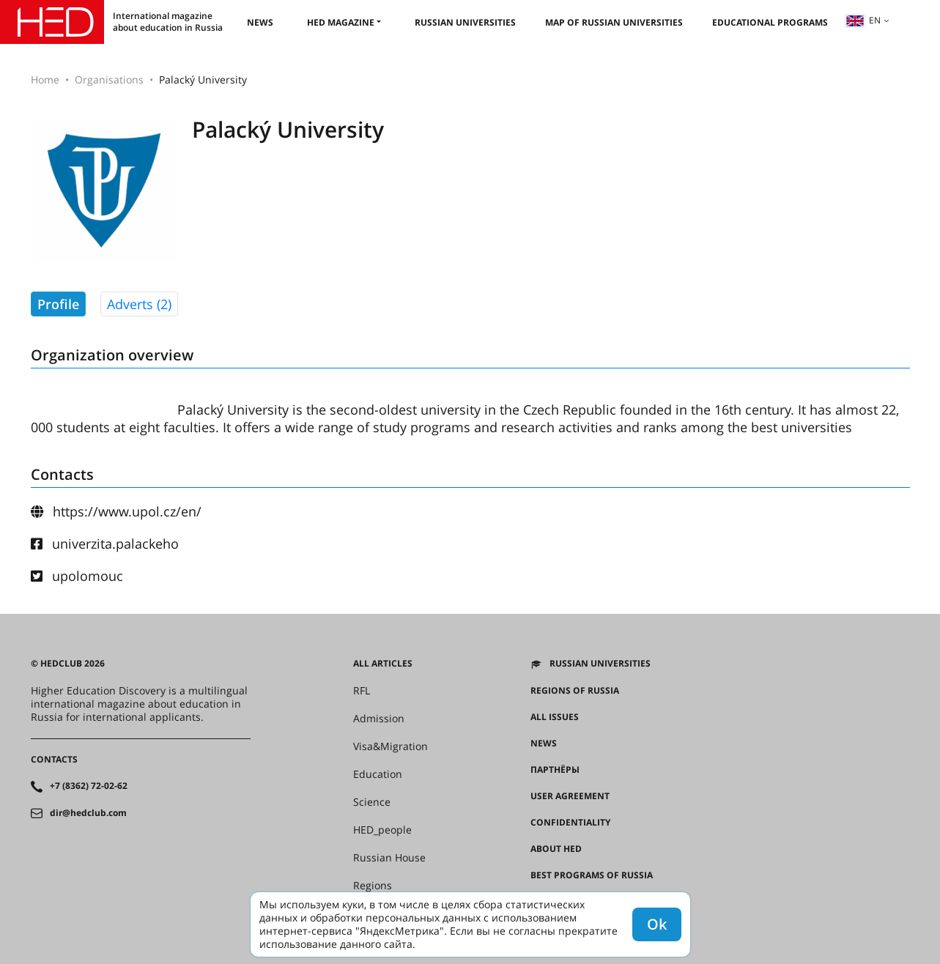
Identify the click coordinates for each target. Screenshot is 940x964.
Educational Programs (770, 22)
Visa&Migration (390, 746)
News (260, 22)
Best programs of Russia (591, 875)
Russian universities (465, 22)
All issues (554, 717)
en (863, 20)
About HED (556, 849)
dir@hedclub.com (88, 813)
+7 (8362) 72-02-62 (88, 786)
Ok (657, 924)
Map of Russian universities (614, 22)
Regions (372, 885)
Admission (378, 718)
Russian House (389, 857)
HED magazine (340, 22)
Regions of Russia (574, 691)
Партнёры (555, 770)
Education (377, 774)
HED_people (382, 830)
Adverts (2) (139, 304)
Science (372, 802)
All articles (382, 664)
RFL (361, 690)
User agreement (570, 796)
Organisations (109, 79)
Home (45, 79)
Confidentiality (570, 822)
